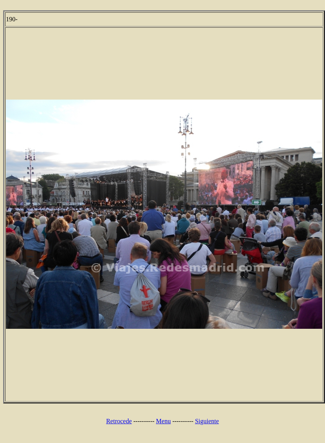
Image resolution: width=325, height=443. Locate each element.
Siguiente (207, 421)
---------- (143, 421)
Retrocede (119, 421)
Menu (163, 421)
